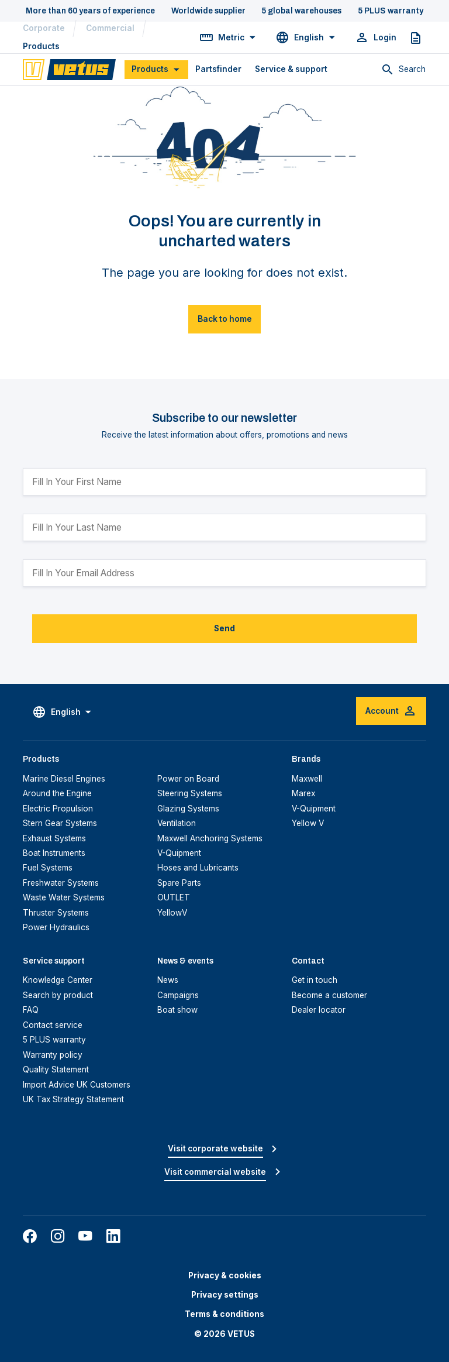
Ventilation (176, 823)
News (167, 980)
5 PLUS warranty (54, 1039)
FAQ (31, 1009)
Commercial (110, 28)
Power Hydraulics (56, 927)
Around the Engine (57, 793)
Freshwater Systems (61, 883)
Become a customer (329, 995)
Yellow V (308, 823)
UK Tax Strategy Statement (73, 1099)
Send (224, 628)
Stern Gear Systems (60, 823)
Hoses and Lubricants (198, 867)
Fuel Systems (47, 867)
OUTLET (173, 897)
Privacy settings (224, 1294)
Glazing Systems (188, 808)
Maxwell (307, 778)
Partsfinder (218, 69)
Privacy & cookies (224, 1275)
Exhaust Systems (54, 838)
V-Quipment (179, 853)
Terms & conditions (224, 1314)
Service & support (291, 69)
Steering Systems (189, 793)
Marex (303, 793)
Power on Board (188, 778)
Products (41, 46)
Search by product (58, 995)
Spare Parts (179, 883)
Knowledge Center (57, 980)
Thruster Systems (56, 912)
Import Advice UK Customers (76, 1084)
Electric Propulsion (58, 808)
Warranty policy (52, 1055)
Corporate (44, 28)
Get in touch (314, 980)
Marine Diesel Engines (64, 778)
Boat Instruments (54, 853)
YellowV (172, 912)
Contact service (52, 1025)
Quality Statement (56, 1069)
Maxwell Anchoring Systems (210, 838)
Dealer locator (319, 1009)
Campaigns (178, 995)
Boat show (177, 1009)
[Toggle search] (403, 69)
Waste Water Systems (64, 897)
